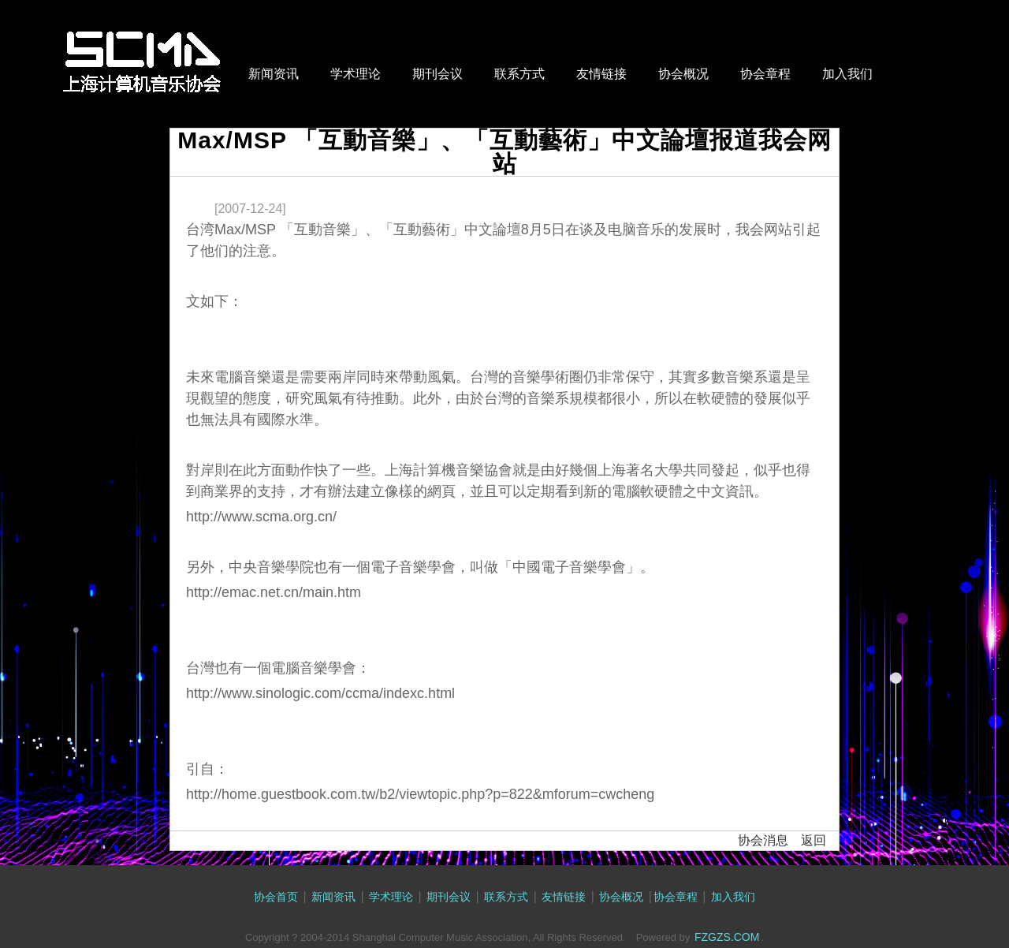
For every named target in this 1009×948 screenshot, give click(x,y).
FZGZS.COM (726, 937)
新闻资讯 (273, 73)
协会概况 (683, 73)
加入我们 (847, 73)
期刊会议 (437, 73)
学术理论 (355, 73)
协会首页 (276, 896)
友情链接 (601, 73)
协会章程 (765, 73)
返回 (813, 840)
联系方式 (519, 73)
